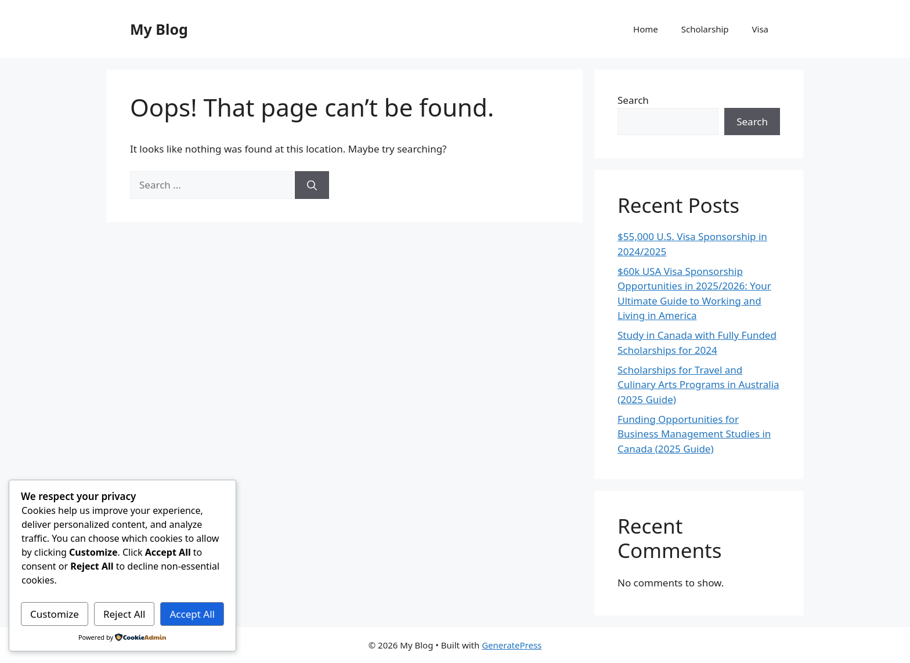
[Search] (312, 185)
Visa (760, 29)
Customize (54, 614)
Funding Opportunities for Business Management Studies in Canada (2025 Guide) (694, 433)
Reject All (124, 614)
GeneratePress (511, 645)
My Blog (159, 29)
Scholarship (705, 29)
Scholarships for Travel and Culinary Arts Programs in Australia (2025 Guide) (698, 384)
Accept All (192, 614)
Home (645, 29)
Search (633, 100)
